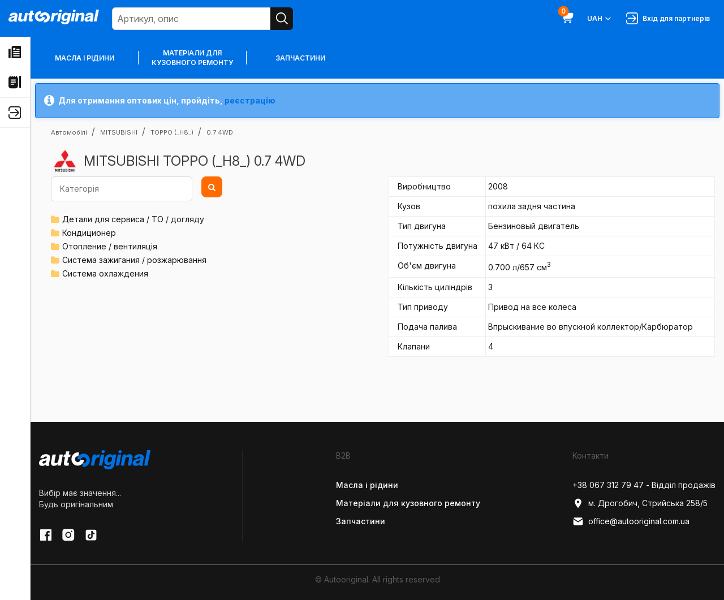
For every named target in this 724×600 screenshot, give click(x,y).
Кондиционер (89, 233)
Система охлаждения (105, 273)
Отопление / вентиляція (109, 246)
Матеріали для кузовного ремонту (192, 58)
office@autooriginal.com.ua (630, 521)
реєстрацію (250, 100)
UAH (600, 18)
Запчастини (300, 58)
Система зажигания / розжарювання (134, 260)
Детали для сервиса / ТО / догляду (133, 219)
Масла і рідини (84, 58)
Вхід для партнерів (668, 18)
